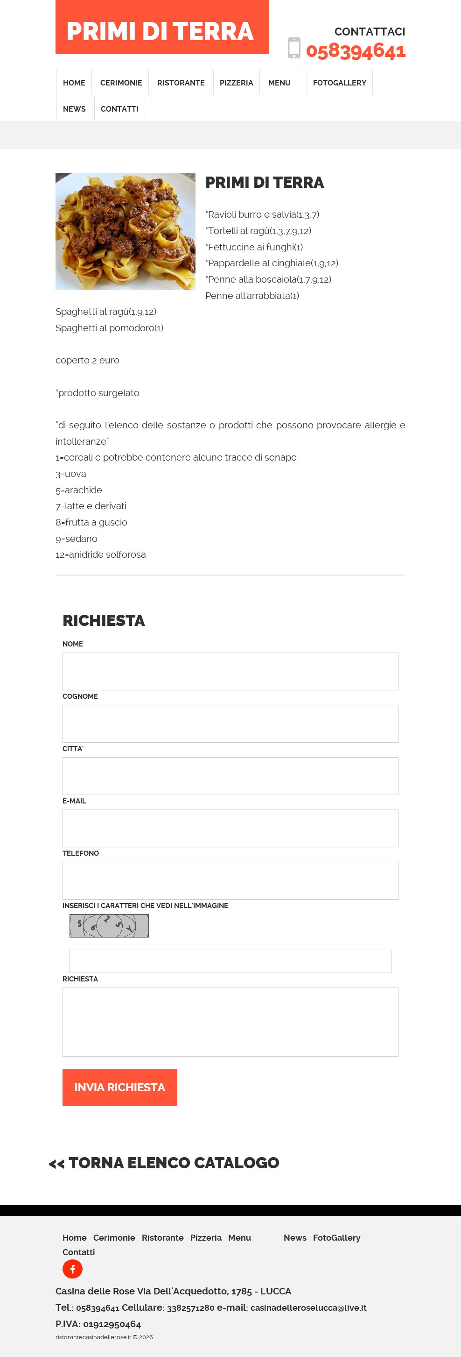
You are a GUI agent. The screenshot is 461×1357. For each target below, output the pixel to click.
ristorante (181, 82)
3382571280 (191, 1308)
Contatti (79, 1252)
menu (279, 82)
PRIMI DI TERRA (160, 32)
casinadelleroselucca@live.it (309, 1308)
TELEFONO (81, 853)
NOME (73, 644)
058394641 (355, 50)
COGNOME (80, 696)
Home (75, 1238)
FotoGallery (339, 82)
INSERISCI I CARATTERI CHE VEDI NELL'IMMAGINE (145, 906)
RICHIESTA (80, 979)
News (74, 109)
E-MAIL (74, 801)
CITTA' (73, 749)
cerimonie (121, 82)
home (74, 82)
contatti (120, 109)
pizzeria (236, 82)
